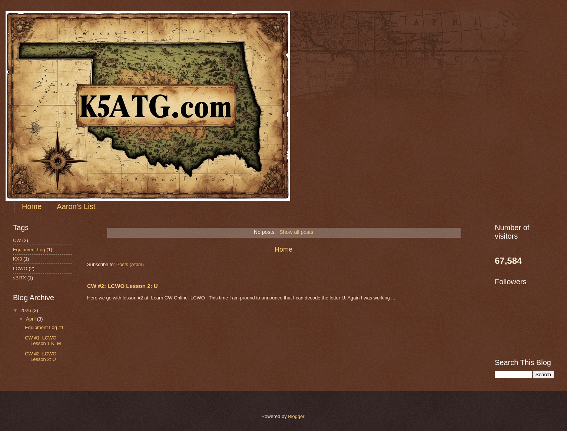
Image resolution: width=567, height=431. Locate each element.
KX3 (17, 259)
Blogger (296, 416)
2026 (26, 310)
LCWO (20, 268)
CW (17, 240)
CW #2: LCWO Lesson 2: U (122, 286)
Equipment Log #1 (44, 327)
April (31, 319)
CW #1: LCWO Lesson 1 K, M (43, 340)
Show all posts (296, 232)
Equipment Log (29, 249)
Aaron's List (76, 206)
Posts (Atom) (130, 264)
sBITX (19, 278)
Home (32, 206)
